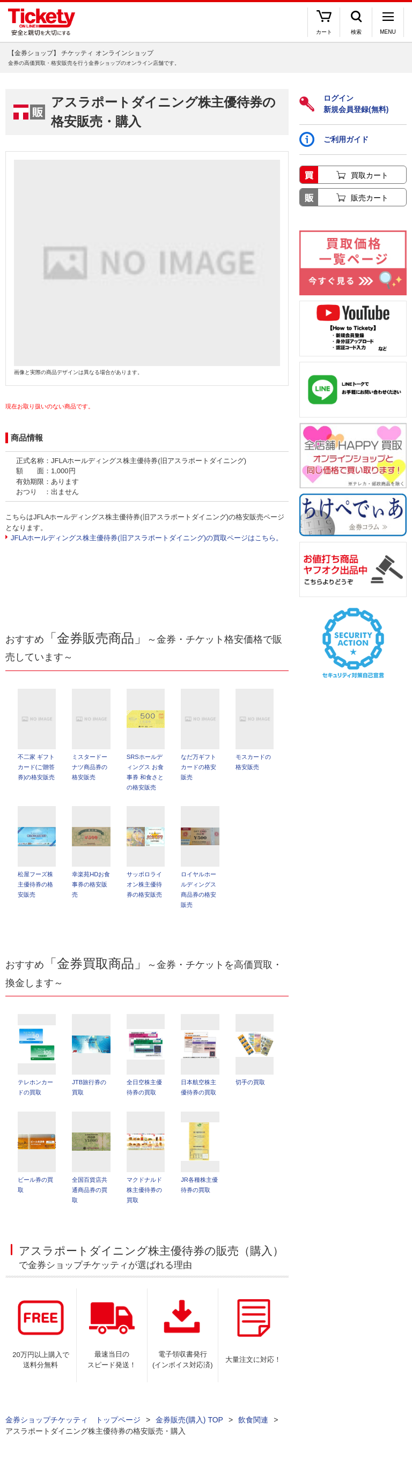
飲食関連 (253, 1419)
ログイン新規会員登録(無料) (343, 104)
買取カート (369, 175)
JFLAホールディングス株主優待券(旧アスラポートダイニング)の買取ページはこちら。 (147, 538)
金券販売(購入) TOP (189, 1419)
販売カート (369, 197)
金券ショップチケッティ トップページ (73, 1419)
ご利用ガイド (334, 139)
